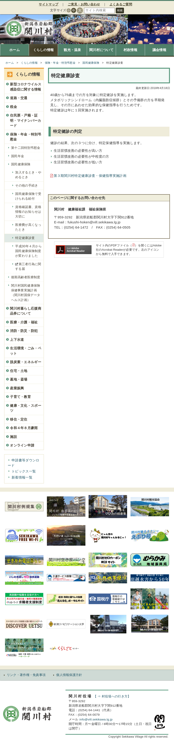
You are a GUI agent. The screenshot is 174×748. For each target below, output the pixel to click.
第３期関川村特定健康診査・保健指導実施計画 (90, 176)
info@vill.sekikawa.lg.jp (96, 719)
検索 (120, 10)
